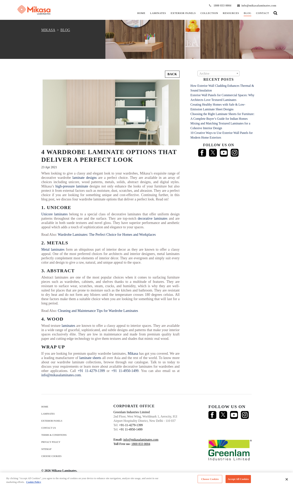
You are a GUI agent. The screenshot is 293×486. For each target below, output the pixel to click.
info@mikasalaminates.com (256, 5)
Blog (247, 13)
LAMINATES (158, 13)
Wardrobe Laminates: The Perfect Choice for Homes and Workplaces (107, 235)
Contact (262, 13)
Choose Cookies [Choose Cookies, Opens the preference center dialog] (210, 480)
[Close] (286, 480)
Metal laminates (52, 249)
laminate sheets (90, 358)
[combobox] (218, 73)
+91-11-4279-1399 (131, 425)
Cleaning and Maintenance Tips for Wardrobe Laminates (98, 311)
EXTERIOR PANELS (183, 13)
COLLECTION (209, 13)
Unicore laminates (54, 214)
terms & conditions (54, 435)
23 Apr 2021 (49, 167)
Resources (231, 13)
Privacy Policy (50, 442)
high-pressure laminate (71, 186)
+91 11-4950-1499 (124, 371)
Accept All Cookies (238, 480)
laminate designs (84, 178)
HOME (141, 13)
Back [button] (172, 74)
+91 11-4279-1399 (91, 371)
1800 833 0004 (220, 5)
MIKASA (48, 30)
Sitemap (46, 449)
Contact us (48, 428)
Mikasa (133, 353)
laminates (68, 326)
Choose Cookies (51, 456)
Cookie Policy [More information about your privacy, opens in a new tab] (33, 483)
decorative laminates (153, 218)
